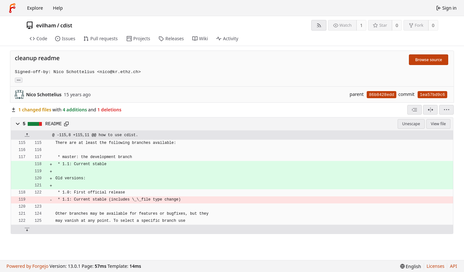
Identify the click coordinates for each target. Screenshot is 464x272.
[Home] (12, 8)
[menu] (446, 110)
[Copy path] (66, 123)
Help (58, 8)
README (53, 124)
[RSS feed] (318, 25)
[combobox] (414, 110)
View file (438, 124)
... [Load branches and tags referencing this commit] (19, 80)
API (453, 266)
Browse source (428, 59)
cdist (66, 25)
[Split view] (430, 110)
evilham (46, 25)
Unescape (411, 124)
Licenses (436, 266)
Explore (35, 8)
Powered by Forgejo (27, 266)
